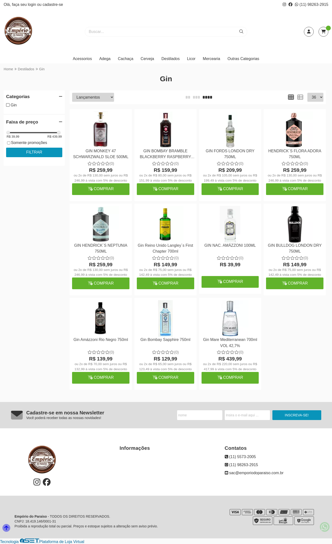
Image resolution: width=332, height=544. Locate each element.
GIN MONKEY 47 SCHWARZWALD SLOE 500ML (100, 154)
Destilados (170, 59)
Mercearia (211, 59)
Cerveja (147, 59)
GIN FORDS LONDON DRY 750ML (230, 154)
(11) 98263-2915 (311, 4)
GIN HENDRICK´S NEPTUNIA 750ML (100, 248)
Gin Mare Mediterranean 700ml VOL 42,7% (230, 343)
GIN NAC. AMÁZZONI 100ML (230, 245)
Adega (104, 59)
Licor (191, 59)
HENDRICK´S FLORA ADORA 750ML (294, 154)
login (32, 4)
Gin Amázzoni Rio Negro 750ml (101, 340)
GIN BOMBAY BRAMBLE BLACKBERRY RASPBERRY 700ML (165, 154)
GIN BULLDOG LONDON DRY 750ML (295, 248)
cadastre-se (53, 4)
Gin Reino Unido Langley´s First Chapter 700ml (165, 248)
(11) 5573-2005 (240, 457)
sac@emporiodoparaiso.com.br (254, 473)
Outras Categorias (243, 59)
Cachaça (125, 59)
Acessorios (82, 59)
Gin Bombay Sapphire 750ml (165, 340)
